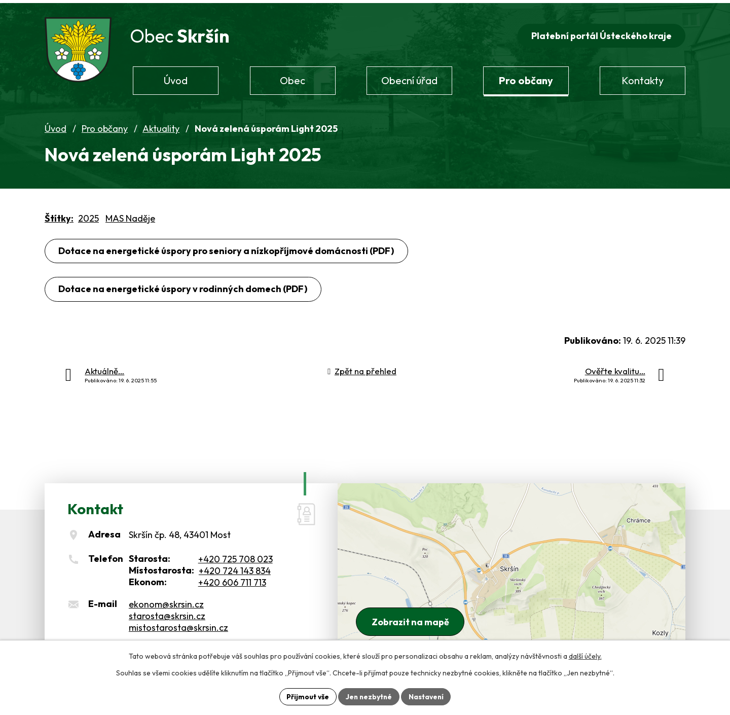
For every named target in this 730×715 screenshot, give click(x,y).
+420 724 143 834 (235, 569)
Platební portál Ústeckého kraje (601, 34)
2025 (88, 216)
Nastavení (427, 696)
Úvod (55, 127)
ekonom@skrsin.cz (166, 602)
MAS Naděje (130, 216)
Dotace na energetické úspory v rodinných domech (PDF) (183, 287)
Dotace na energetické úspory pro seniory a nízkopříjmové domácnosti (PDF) (226, 249)
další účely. (585, 656)
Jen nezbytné (368, 696)
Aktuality (160, 127)
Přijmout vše (306, 696)
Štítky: (59, 216)
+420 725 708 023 (235, 557)
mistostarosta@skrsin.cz (178, 625)
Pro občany (105, 127)
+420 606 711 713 (232, 581)
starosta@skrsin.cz (167, 614)
